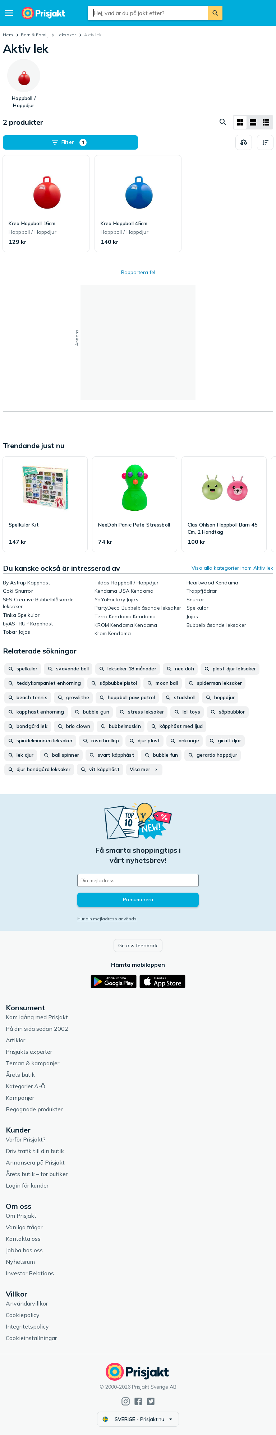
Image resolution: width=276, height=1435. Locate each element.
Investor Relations (30, 1273)
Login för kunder (27, 1185)
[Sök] (215, 13)
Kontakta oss (23, 1238)
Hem (8, 34)
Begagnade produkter (34, 1109)
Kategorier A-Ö (25, 1086)
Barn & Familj (35, 34)
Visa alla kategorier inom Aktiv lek (232, 568)
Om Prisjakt (21, 1215)
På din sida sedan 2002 (37, 1028)
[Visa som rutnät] (240, 122)
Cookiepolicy (23, 1314)
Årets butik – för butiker (37, 1173)
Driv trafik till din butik (35, 1150)
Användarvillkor (27, 1303)
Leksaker (66, 34)
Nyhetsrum (20, 1261)
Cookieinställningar (31, 1337)
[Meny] (9, 13)
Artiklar (15, 1040)
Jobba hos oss (24, 1250)
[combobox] (148, 13)
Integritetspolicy (27, 1326)
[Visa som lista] (253, 122)
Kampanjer (20, 1097)
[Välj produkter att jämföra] (244, 142)
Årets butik (20, 1074)
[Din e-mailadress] (138, 880)
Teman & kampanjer (32, 1063)
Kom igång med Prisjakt (37, 1017)
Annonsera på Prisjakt (35, 1162)
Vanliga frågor (24, 1227)
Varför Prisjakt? (26, 1139)
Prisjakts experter (29, 1051)
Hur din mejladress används (107, 918)
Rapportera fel (138, 272)
